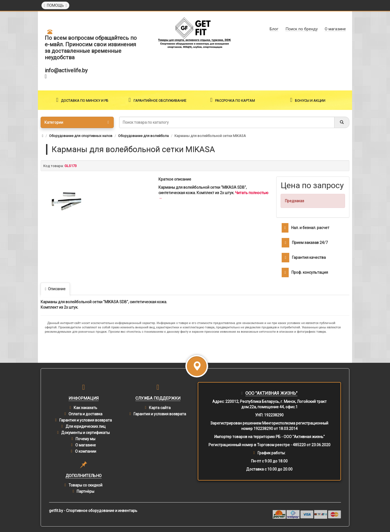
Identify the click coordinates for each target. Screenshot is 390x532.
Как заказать (85, 408)
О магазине (85, 445)
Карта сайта (160, 408)
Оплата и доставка (85, 414)
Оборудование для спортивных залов (80, 136)
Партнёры (85, 491)
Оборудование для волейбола (143, 136)
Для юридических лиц (86, 426)
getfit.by (56, 510)
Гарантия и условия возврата (85, 420)
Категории (76, 122)
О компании (85, 451)
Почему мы (85, 439)
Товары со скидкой (85, 485)
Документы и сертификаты (85, 432)
